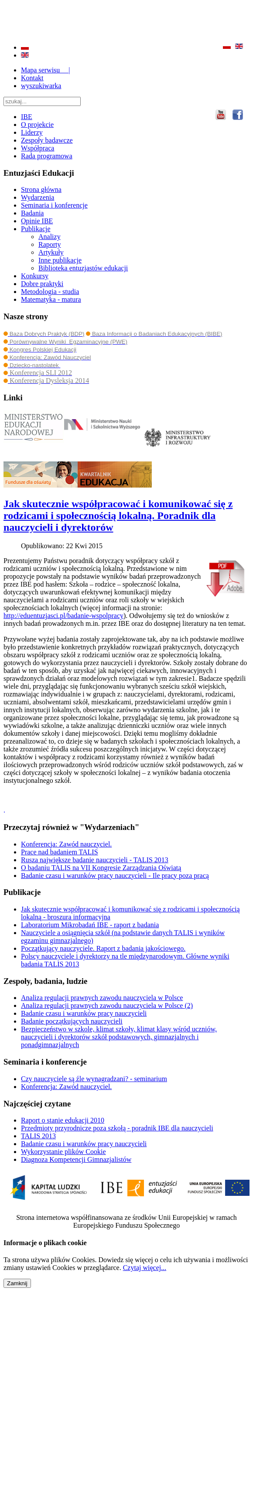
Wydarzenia (37, 197)
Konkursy (34, 276)
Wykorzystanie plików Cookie (63, 1151)
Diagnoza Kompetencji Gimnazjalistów (76, 1159)
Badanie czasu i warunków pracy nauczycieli (84, 1143)
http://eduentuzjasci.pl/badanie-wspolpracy (63, 615)
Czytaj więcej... (145, 1267)
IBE (26, 116)
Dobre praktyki (42, 283)
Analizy (49, 236)
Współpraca (37, 148)
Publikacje (36, 228)
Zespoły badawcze (47, 140)
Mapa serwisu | (45, 70)
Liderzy (32, 132)
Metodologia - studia (50, 291)
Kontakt (32, 78)
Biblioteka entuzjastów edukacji (83, 268)
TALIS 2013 (38, 1136)
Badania (32, 213)
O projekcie (37, 124)
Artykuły (51, 252)
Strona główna (41, 189)
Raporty (49, 244)
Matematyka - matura (51, 299)
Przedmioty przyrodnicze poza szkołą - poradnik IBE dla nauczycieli (117, 1128)
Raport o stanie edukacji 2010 (62, 1120)
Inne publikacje (60, 260)
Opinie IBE (37, 221)
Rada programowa (46, 156)
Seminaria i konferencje (54, 205)
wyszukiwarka (41, 85)
